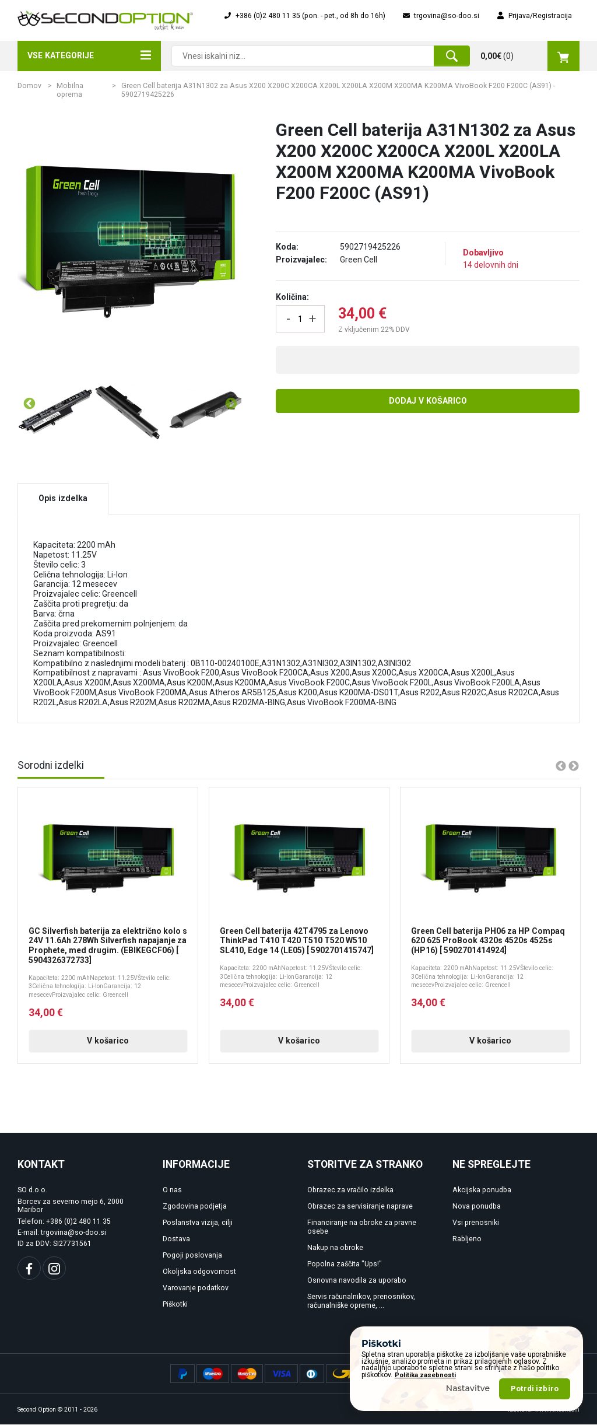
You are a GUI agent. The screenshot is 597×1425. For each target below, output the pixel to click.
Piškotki (175, 1305)
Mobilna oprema (70, 90)
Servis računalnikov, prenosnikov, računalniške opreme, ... (361, 1301)
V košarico (108, 1041)
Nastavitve (468, 1388)
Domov (29, 86)
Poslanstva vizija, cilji (198, 1223)
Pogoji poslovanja (192, 1256)
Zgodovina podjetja (195, 1207)
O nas (172, 1190)
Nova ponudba (476, 1207)
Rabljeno (467, 1239)
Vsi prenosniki (475, 1223)
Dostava (176, 1239)
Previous (28, 403)
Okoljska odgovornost (199, 1272)
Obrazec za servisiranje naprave (360, 1207)
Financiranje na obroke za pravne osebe (361, 1227)
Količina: (292, 297)
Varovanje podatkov (196, 1288)
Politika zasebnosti (425, 1375)
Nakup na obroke (335, 1248)
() (530, 56)
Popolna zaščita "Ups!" (344, 1265)
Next (230, 403)
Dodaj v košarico (428, 400)
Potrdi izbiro (535, 1388)
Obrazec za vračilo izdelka (350, 1190)
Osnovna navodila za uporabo (356, 1281)
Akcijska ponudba (481, 1190)
